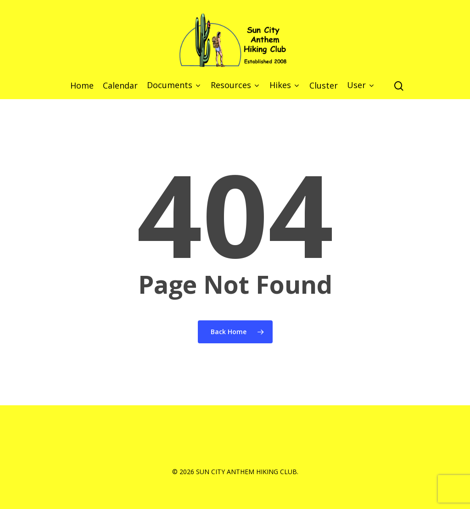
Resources (234, 85)
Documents (173, 85)
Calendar (120, 86)
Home (82, 86)
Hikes (283, 85)
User (360, 85)
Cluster (323, 86)
